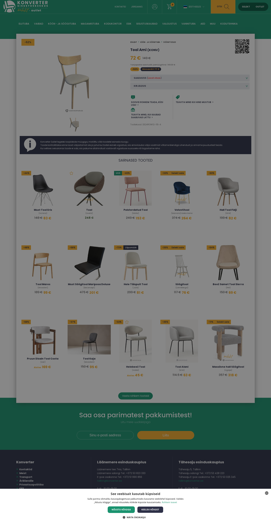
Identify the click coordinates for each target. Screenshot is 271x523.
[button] (135, 517)
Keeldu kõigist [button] (150, 509)
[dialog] (135, 261)
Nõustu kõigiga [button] (121, 509)
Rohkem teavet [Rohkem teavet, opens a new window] (169, 502)
